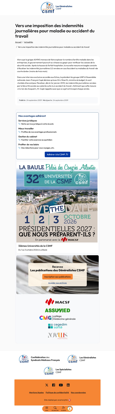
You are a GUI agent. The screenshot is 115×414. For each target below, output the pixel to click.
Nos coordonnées (78, 392)
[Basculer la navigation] (46, 409)
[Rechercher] (55, 409)
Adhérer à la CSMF (57, 154)
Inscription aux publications (57, 276)
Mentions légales (36, 392)
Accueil (18, 42)
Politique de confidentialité (57, 392)
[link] (64, 400)
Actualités (28, 42)
